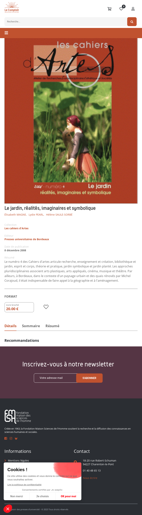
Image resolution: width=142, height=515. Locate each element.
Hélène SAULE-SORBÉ (59, 214)
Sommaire (31, 325)
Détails (10, 325)
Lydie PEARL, (36, 214)
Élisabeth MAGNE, (15, 214)
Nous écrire (90, 478)
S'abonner (89, 378)
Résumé (52, 325)
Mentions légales (18, 460)
